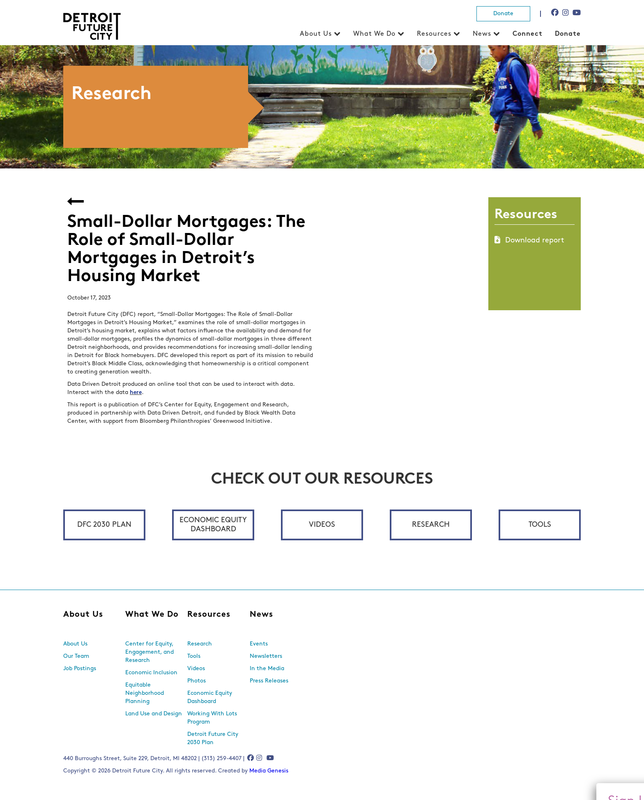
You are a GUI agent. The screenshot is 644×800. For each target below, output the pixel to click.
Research (431, 525)
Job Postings (79, 669)
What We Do (374, 34)
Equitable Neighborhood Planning (144, 693)
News (482, 34)
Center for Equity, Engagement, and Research (149, 652)
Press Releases (269, 681)
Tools (540, 525)
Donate (503, 14)
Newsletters (266, 656)
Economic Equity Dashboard (213, 524)
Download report (534, 240)
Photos (196, 681)
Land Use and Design (153, 714)
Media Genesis (268, 771)
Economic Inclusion (151, 673)
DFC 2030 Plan (104, 525)
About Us (316, 34)
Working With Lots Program (212, 718)
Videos (322, 525)
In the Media (267, 669)
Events (259, 644)
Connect (528, 34)
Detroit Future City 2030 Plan (212, 738)
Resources (434, 34)
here (136, 393)
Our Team (76, 656)
